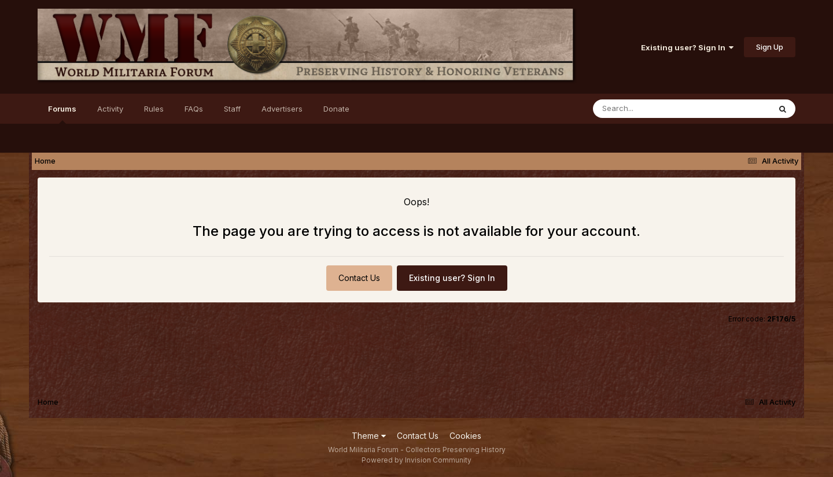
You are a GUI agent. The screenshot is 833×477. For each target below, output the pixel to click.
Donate (336, 108)
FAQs (194, 108)
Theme (369, 436)
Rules (154, 108)
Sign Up (769, 46)
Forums (62, 114)
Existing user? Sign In (687, 47)
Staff (232, 108)
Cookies (465, 436)
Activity (110, 108)
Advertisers (282, 108)
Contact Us (359, 278)
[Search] (650, 108)
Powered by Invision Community (416, 460)
